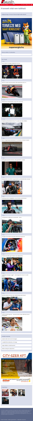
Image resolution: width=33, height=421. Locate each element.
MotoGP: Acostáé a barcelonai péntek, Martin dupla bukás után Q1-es (14, 90)
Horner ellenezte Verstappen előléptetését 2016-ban (12, 71)
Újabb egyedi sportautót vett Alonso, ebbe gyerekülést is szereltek (13, 167)
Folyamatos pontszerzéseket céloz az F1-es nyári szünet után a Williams (14, 128)
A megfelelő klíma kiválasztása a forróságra (9, 342)
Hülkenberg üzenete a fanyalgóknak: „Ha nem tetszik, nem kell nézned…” (14, 205)
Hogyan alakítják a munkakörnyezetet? (8, 345)
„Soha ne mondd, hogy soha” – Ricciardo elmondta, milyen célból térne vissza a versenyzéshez (16, 322)
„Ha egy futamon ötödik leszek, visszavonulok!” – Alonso (12, 225)
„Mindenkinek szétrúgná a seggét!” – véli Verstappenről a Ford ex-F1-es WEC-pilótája (15, 282)
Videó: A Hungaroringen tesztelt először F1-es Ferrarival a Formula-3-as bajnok (15, 148)
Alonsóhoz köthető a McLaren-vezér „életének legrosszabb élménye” (14, 302)
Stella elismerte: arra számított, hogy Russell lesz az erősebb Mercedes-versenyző (16, 186)
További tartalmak (6, 336)
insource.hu (24, 419)
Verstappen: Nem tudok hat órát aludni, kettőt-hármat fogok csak (13, 244)
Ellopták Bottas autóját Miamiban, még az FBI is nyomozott (12, 109)
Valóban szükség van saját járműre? (8, 348)
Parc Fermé (4, 59)
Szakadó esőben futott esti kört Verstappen (9, 338)
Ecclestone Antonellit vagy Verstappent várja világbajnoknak (12, 263)
